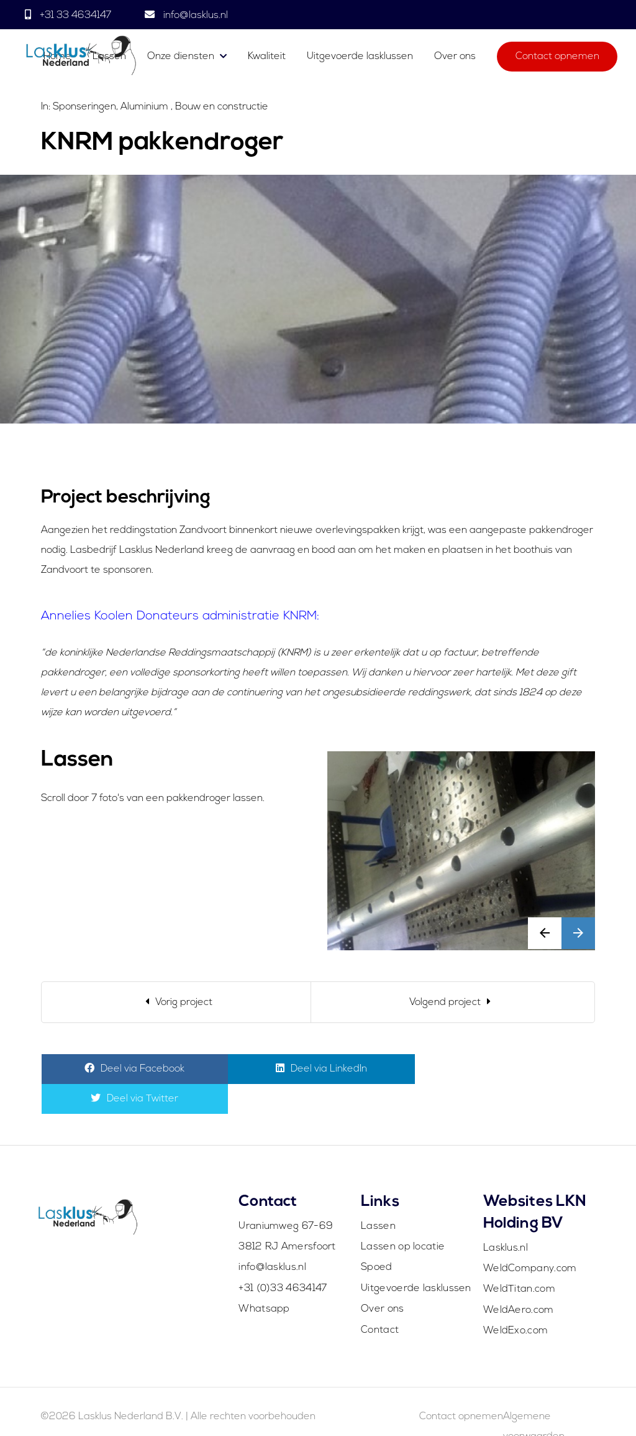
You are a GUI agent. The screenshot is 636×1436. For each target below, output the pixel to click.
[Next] (452, 1002)
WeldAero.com (518, 1280)
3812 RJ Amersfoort (286, 1217)
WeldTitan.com (519, 1259)
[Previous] (176, 1002)
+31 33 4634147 (75, 16)
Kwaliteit (267, 57)
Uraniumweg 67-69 (285, 1197)
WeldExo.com (515, 1301)
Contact (380, 1300)
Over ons (455, 57)
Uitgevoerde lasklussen (360, 57)
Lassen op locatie (403, 1217)
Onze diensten (180, 57)
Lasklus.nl (505, 1218)
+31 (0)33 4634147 (282, 1259)
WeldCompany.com (530, 1239)
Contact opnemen (557, 57)
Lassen (378, 1197)
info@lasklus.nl (194, 16)
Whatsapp (263, 1279)
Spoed (377, 1238)
